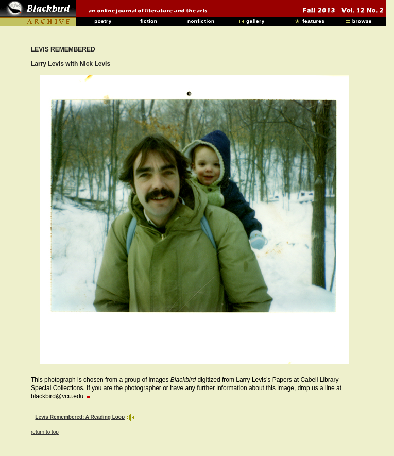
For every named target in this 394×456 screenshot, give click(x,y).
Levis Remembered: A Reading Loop (80, 417)
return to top (45, 432)
